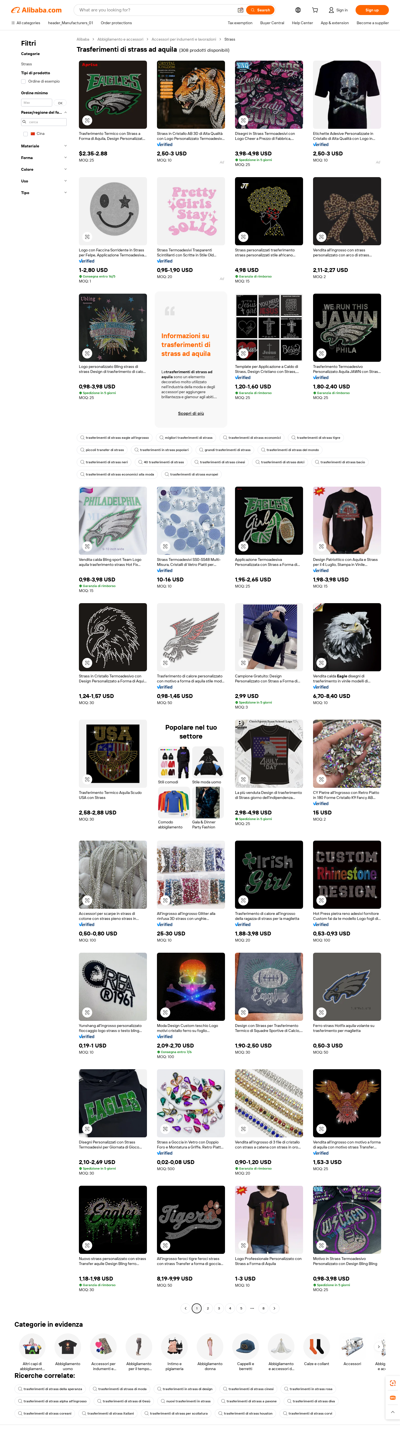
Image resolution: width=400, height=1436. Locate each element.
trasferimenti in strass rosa (308, 1389)
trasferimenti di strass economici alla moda (117, 474)
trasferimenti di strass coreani (44, 1413)
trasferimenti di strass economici (252, 437)
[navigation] (42, 674)
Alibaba (83, 39)
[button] (240, 10)
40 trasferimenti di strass (161, 462)
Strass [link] (229, 39)
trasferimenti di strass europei (191, 474)
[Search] (260, 10)
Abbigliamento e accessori (120, 39)
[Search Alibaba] (156, 10)
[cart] (316, 11)
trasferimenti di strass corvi (307, 1413)
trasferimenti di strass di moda (120, 1389)
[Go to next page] (274, 1308)
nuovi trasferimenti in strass (186, 1401)
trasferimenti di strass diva (311, 1401)
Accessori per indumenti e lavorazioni (184, 39)
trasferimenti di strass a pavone (249, 1401)
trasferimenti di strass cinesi (219, 462)
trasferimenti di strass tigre (315, 437)
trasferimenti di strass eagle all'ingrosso (114, 437)
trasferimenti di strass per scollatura (176, 1413)
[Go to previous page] (186, 1308)
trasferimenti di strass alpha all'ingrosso (52, 1401)
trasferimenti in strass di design (184, 1389)
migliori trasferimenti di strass (185, 437)
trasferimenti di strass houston (245, 1413)
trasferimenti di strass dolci (280, 462)
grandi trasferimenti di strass (225, 450)
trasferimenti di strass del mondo (290, 450)
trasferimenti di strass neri (104, 462)
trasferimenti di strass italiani (108, 1413)
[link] (393, 1383)
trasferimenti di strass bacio (340, 462)
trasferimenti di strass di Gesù (123, 1401)
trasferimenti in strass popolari (161, 450)
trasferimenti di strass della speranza (50, 1389)
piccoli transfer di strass (102, 450)
